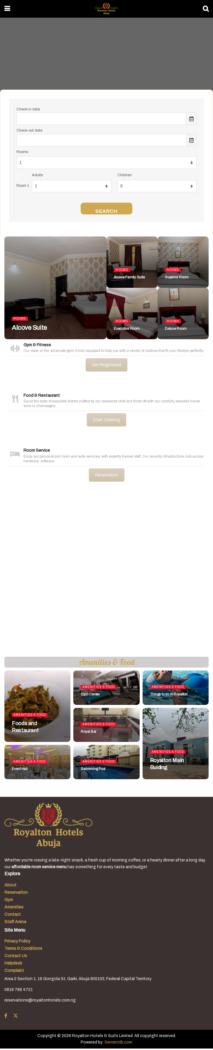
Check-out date (29, 130)
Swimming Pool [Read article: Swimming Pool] (93, 769)
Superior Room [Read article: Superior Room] (177, 277)
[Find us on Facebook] (5, 1015)
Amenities (13, 907)
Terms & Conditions (23, 948)
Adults (37, 175)
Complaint (14, 970)
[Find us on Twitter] (15, 1015)
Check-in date (28, 109)
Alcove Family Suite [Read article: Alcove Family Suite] (129, 277)
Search (106, 211)
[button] (9, 574)
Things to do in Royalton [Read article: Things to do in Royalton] (168, 694)
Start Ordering (106, 420)
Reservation (106, 475)
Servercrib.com (118, 1042)
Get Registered (106, 365)
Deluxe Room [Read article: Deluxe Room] (175, 329)
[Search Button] (206, 9)
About (10, 885)
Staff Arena (15, 922)
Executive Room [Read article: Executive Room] (127, 329)
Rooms (22, 152)
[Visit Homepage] (106, 9)
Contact (12, 914)
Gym (8, 900)
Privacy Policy (17, 941)
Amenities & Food (29, 714)
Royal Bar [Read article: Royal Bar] (88, 732)
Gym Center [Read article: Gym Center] (90, 694)
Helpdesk (13, 963)
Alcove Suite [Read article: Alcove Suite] (29, 327)
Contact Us (15, 956)
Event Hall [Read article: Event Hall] (20, 769)
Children (124, 175)
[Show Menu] (7, 9)
